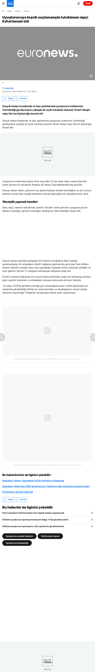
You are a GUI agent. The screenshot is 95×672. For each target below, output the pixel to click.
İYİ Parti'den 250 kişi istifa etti (17, 492)
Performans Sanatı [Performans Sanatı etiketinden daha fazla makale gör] (50, 536)
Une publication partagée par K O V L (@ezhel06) (35, 359)
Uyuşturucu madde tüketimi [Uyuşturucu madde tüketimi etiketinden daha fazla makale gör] (19, 536)
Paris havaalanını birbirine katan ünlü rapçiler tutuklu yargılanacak (33, 513)
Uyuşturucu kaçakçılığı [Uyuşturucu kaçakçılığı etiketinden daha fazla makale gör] (17, 543)
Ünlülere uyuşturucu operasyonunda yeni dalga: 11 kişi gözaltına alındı (35, 519)
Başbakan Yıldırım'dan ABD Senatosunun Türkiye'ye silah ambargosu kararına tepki (45, 486)
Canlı (87, 3)
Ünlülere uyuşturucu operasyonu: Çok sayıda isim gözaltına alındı (33, 526)
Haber (9, 11)
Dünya (17, 11)
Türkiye (27, 11)
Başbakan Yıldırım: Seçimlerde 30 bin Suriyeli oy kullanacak (33, 480)
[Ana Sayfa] (3, 11)
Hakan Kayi (9, 88)
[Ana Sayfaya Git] (10, 3)
